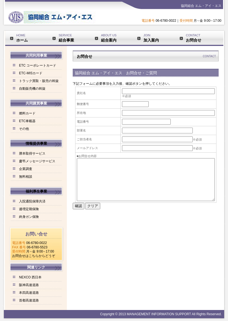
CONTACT (201, 38)
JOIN (158, 38)
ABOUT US (116, 38)
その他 (24, 129)
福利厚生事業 (36, 191)
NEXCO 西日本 (30, 277)
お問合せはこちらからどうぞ (33, 256)
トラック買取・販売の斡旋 (39, 81)
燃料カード (27, 113)
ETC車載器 (27, 121)
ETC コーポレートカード (37, 65)
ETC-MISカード (30, 73)
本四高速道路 (29, 293)
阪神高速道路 (29, 285)
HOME (31, 38)
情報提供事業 (36, 143)
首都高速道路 (29, 300)
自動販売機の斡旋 (32, 88)
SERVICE (74, 38)
